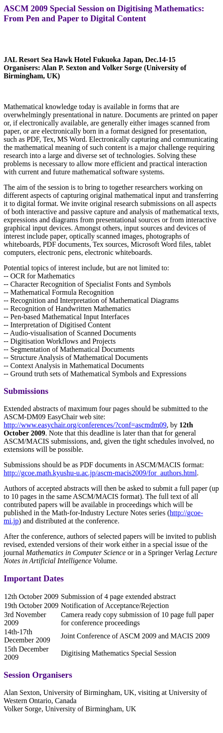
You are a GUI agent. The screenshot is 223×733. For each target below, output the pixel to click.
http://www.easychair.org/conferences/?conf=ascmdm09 (85, 425)
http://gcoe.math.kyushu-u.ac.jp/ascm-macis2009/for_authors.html (100, 473)
